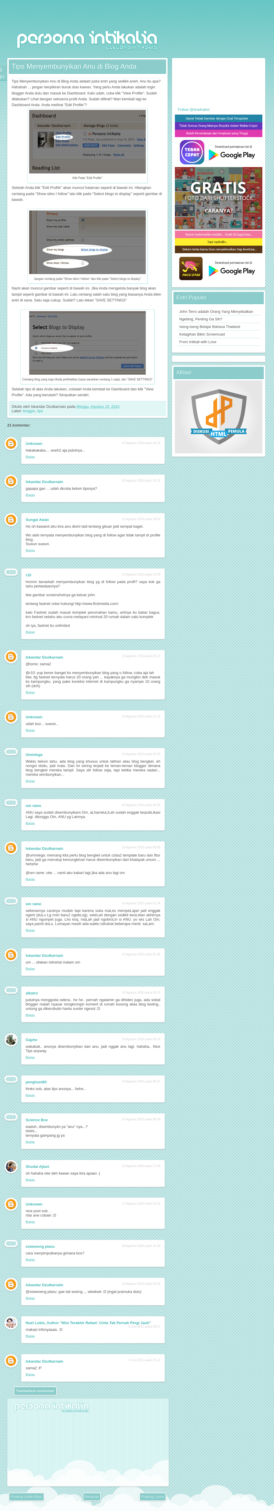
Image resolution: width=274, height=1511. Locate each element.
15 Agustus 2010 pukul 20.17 (141, 656)
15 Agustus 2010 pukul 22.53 (141, 754)
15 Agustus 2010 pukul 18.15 (141, 443)
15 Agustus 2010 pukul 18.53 (141, 519)
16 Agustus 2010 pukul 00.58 (141, 847)
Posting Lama (152, 1497)
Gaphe (31, 1040)
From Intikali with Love (197, 342)
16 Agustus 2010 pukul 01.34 (141, 903)
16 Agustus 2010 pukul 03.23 (141, 992)
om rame (33, 805)
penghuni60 (36, 1082)
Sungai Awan (37, 519)
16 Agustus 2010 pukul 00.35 (141, 805)
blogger (29, 411)
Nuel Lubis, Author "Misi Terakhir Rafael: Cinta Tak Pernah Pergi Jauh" (88, 1323)
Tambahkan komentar (35, 1391)
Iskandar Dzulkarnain (44, 482)
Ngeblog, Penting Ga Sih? (200, 319)
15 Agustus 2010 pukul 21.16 (141, 716)
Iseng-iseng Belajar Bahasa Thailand (209, 326)
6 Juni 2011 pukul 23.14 (144, 1360)
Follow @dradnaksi (194, 109)
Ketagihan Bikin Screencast (202, 334)
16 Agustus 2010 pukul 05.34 (141, 1039)
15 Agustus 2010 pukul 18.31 (141, 480)
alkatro (32, 993)
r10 (28, 575)
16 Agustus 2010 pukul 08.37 (141, 1081)
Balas (30, 457)
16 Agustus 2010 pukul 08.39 (141, 1119)
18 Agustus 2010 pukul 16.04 (141, 1283)
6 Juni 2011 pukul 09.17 (144, 1326)
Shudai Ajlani (37, 1166)
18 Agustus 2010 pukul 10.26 (141, 1245)
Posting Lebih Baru (26, 1497)
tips (40, 411)
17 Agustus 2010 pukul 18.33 (141, 1203)
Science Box (37, 1120)
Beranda (92, 1497)
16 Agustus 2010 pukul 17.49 (141, 1166)
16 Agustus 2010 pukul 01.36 (141, 954)
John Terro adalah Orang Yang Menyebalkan (216, 311)
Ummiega (34, 754)
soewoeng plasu (40, 1246)
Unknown (34, 443)
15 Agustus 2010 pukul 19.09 (141, 574)
